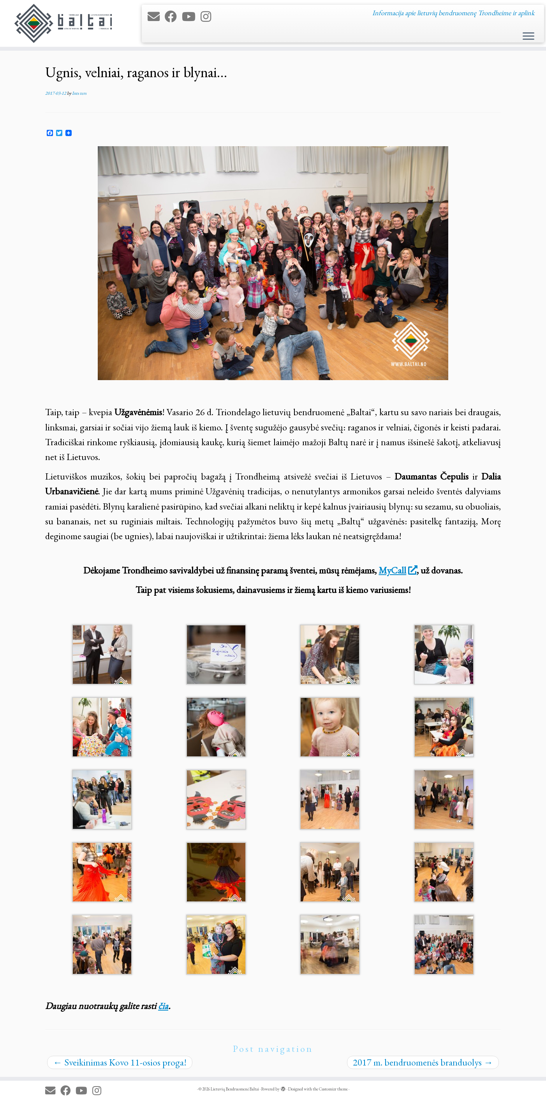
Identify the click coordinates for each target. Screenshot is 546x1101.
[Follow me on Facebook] (173, 17)
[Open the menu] (528, 36)
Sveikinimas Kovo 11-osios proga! (120, 1062)
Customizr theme (333, 1089)
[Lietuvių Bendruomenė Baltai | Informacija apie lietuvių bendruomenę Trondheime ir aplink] (63, 23)
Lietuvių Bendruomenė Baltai (235, 1089)
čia (163, 1006)
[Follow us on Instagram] (208, 17)
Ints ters (79, 93)
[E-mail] (156, 17)
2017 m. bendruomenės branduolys (423, 1062)
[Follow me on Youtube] (191, 17)
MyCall (397, 570)
